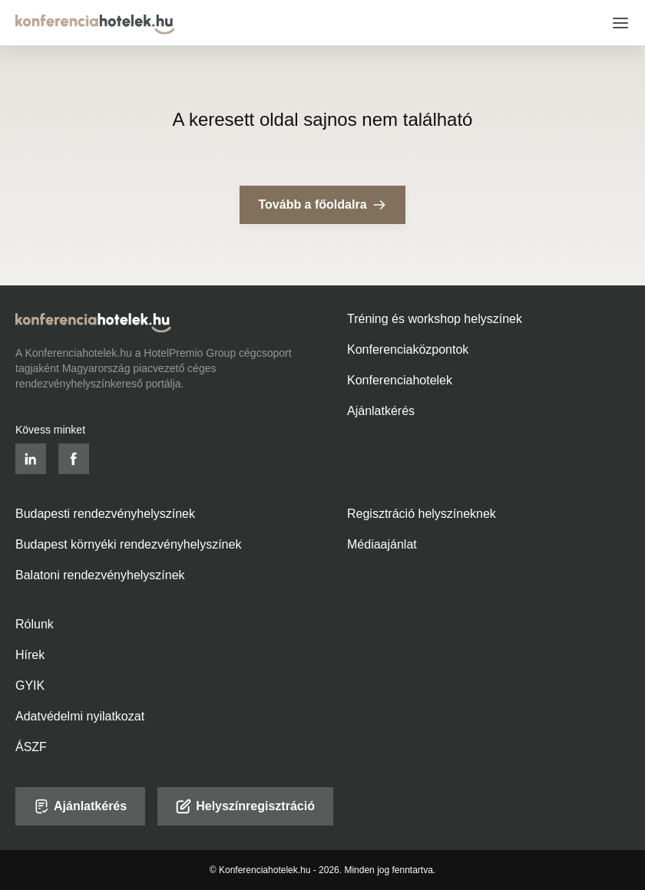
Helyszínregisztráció (245, 806)
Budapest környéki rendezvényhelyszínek (128, 544)
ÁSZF (31, 746)
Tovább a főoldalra (322, 205)
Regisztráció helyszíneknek (421, 513)
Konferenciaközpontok (407, 349)
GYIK (30, 685)
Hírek (30, 654)
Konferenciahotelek (399, 380)
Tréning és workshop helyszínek (434, 318)
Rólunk (34, 624)
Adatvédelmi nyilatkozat (79, 716)
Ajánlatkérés (381, 410)
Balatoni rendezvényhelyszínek (100, 575)
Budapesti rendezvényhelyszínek (105, 513)
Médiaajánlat (382, 544)
